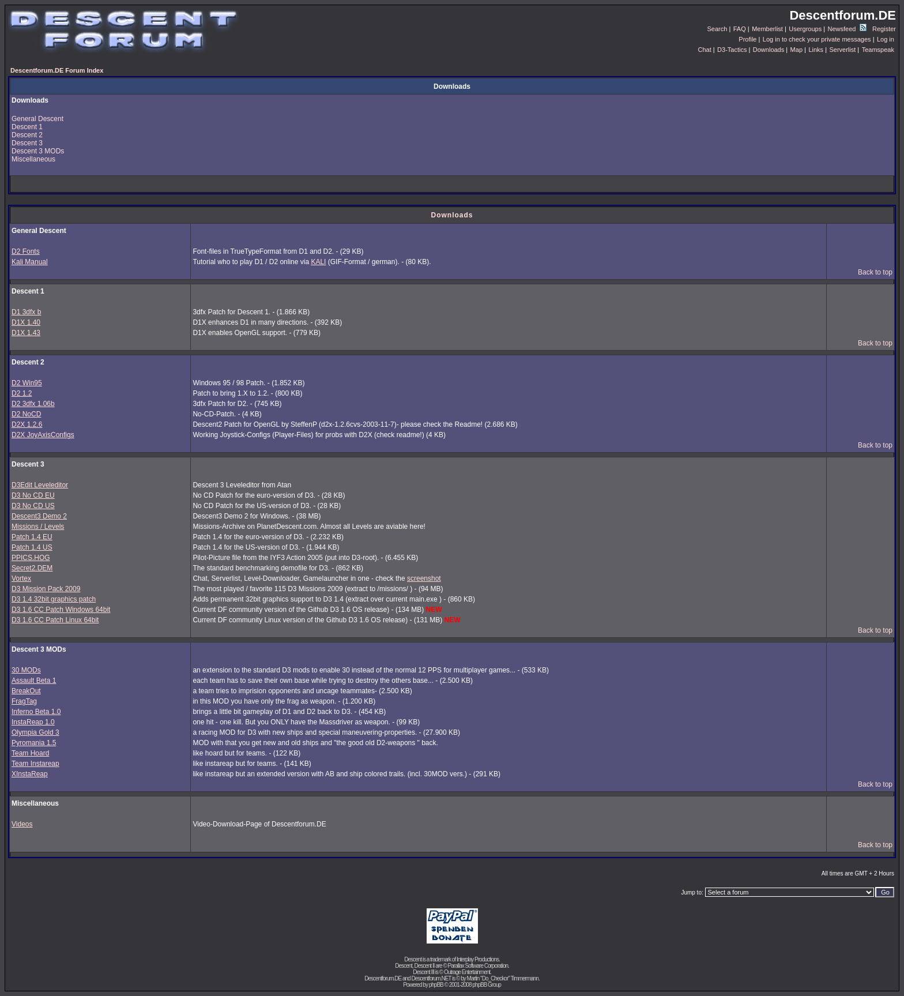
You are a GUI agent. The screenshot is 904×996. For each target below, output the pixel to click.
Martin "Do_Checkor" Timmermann (502, 978)
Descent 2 (27, 135)
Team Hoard (30, 753)
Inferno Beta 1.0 (36, 712)
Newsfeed (847, 28)
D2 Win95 (27, 383)
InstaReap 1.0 (33, 722)
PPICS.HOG (31, 558)
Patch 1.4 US (32, 547)
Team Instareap (35, 764)
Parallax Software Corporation (478, 966)
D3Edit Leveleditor (40, 485)
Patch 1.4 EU (32, 537)
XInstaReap (30, 774)
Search (717, 28)
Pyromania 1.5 (34, 743)
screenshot (424, 578)
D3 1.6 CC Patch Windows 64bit (61, 610)
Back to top (875, 272)
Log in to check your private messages (817, 39)
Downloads (768, 49)
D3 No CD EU (33, 495)
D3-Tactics (732, 49)
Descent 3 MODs (38, 151)
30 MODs (26, 670)
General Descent (37, 119)
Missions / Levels (38, 527)
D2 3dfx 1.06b (33, 404)
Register (884, 28)
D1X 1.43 (26, 333)
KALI (318, 262)
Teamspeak (878, 49)
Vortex (21, 578)
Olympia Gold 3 (35, 732)
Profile (747, 39)
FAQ (739, 28)
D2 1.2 (22, 393)
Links (815, 49)
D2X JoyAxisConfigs (43, 435)
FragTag (24, 701)
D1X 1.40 (26, 322)
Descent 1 (27, 127)
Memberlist (767, 28)
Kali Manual (30, 262)
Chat (704, 49)
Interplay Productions (478, 959)
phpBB (436, 985)
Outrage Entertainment (467, 972)
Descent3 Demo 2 (39, 516)
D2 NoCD (26, 414)
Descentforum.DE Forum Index (56, 70)
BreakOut (26, 691)
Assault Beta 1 (34, 680)
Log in (885, 39)
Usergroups (805, 28)
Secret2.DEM (32, 568)
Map (796, 49)
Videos (22, 824)
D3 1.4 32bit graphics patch (54, 599)
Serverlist (842, 49)
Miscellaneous (33, 159)
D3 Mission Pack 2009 (46, 589)
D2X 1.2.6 (27, 424)
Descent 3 (27, 143)
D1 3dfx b (26, 312)
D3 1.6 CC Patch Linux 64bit (55, 620)
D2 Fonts (26, 251)
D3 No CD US (33, 506)
